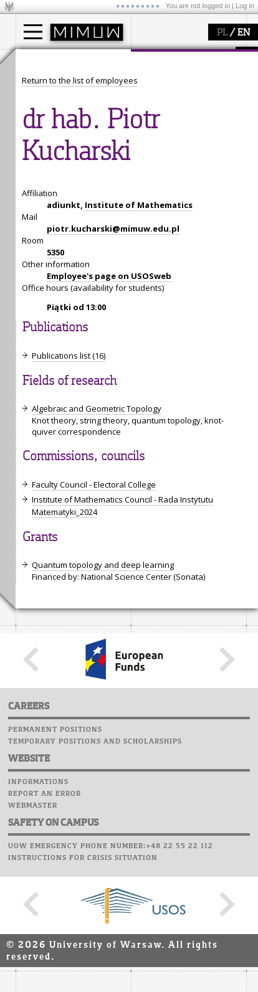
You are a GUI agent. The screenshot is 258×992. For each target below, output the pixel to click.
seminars (49, 212)
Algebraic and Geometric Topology (96, 639)
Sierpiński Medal (62, 246)
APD (207, 171)
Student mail (162, 206)
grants (43, 234)
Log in (245, 5)
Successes (154, 254)
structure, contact (179, 97)
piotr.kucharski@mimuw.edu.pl (113, 459)
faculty (157, 61)
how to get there (177, 86)
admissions (53, 130)
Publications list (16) (68, 586)
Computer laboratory (181, 195)
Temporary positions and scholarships (95, 971)
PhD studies (54, 108)
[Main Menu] (33, 31)
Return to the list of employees (80, 310)
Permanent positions (55, 959)
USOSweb (152, 171)
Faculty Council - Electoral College (94, 714)
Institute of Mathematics (139, 435)
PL (222, 33)
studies (43, 61)
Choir (145, 242)
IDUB (40, 257)
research (48, 176)
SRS (185, 171)
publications (54, 223)
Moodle (149, 183)
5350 (55, 482)
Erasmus (47, 119)
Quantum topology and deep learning (103, 795)
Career (148, 230)
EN (243, 33)
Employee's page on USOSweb (109, 506)
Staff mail (156, 218)
